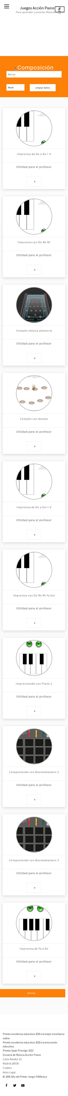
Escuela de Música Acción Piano (22, 1055)
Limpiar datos (42, 87)
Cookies (7, 1068)
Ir (35, 181)
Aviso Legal (9, 1072)
